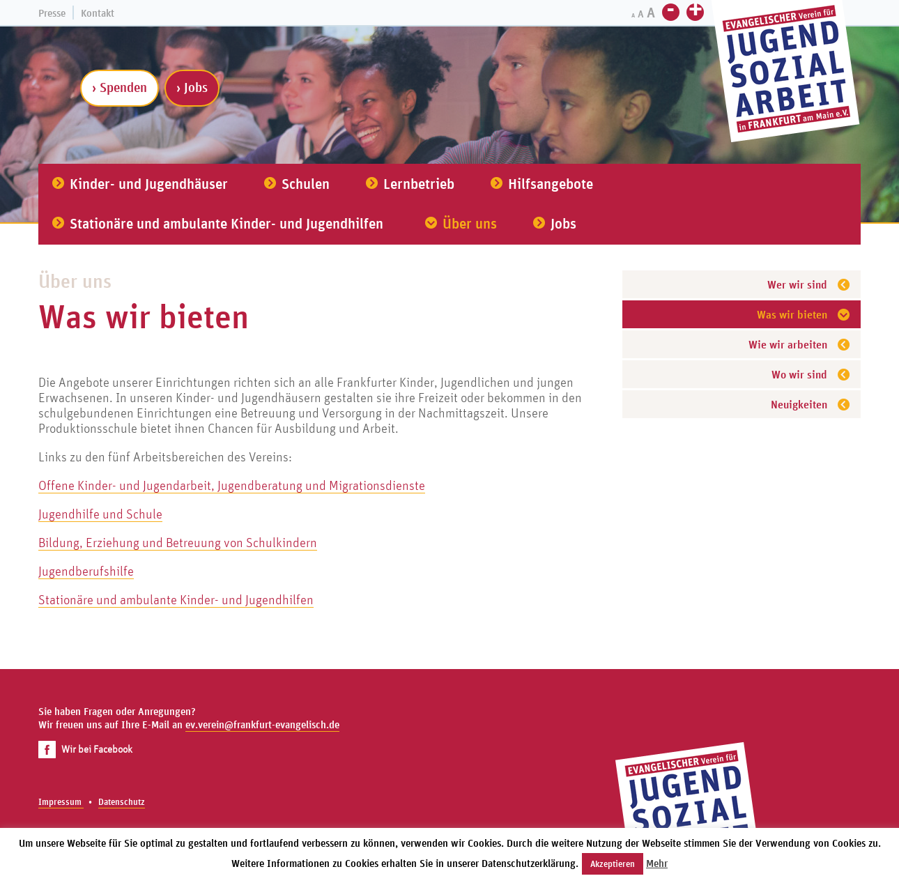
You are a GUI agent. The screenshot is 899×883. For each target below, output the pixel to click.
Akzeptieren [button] (612, 864)
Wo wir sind (799, 374)
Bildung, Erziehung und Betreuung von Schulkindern (177, 542)
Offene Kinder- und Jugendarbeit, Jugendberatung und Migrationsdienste (231, 485)
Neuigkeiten (799, 404)
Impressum (61, 802)
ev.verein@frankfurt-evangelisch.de (262, 724)
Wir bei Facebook (85, 748)
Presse (52, 13)
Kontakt (97, 13)
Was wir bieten (792, 314)
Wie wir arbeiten (787, 344)
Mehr (657, 863)
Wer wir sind (797, 284)
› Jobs (192, 87)
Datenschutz (121, 802)
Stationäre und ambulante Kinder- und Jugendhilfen (176, 599)
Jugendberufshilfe (86, 570)
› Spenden (119, 87)
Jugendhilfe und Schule (100, 513)
